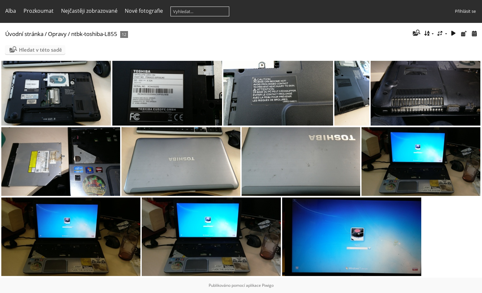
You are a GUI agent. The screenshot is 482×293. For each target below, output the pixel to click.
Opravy (57, 34)
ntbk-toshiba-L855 (94, 34)
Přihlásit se (465, 11)
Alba (10, 10)
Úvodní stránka (24, 34)
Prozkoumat (39, 10)
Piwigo (268, 285)
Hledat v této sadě (40, 49)
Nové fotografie (144, 10)
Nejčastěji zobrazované (89, 10)
